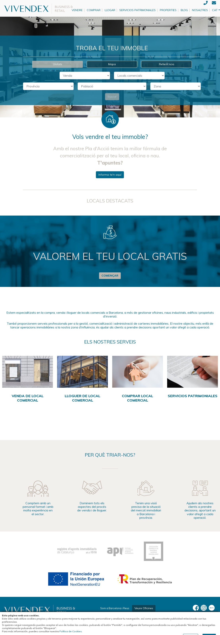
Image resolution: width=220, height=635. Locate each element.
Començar (109, 275)
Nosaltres (200, 10)
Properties (168, 10)
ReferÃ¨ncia (166, 64)
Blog (184, 10)
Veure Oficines (143, 608)
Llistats (57, 64)
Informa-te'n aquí (109, 174)
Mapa (112, 64)
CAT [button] (215, 10)
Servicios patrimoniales (137, 10)
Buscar (112, 96)
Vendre (77, 10)
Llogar (110, 10)
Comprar (93, 10)
